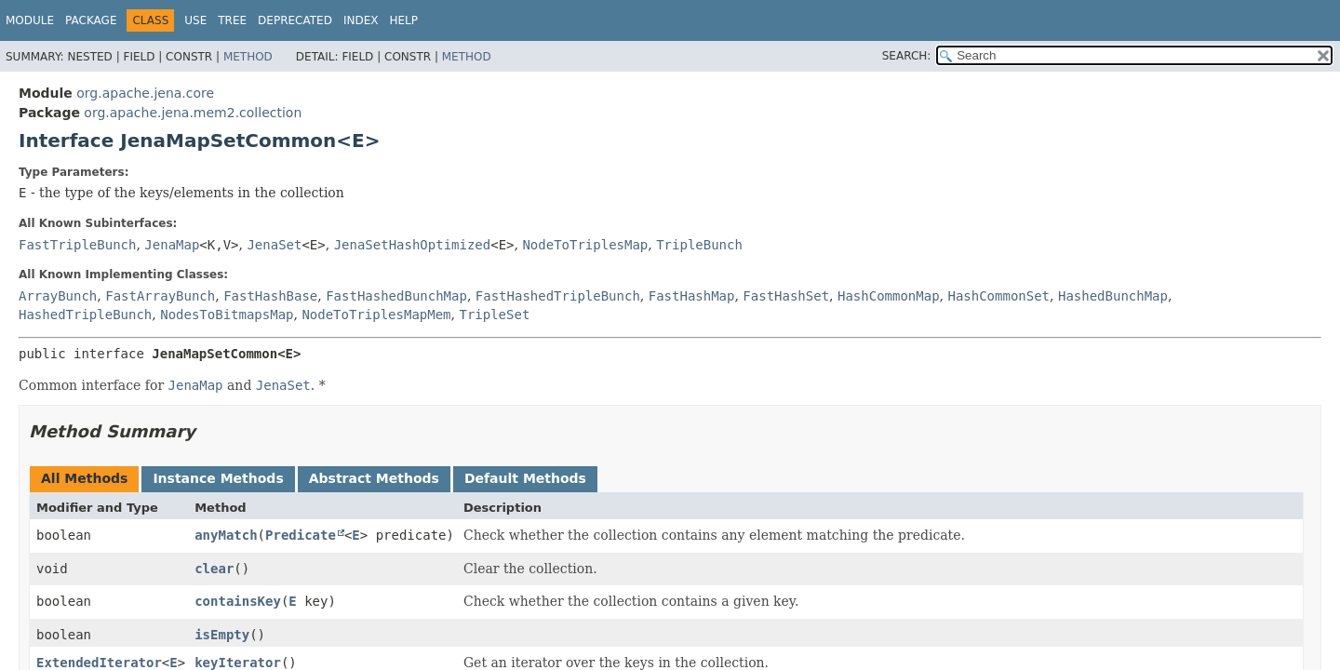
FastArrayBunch (160, 295)
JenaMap (171, 244)
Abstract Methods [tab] (374, 478)
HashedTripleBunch (85, 314)
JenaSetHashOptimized (412, 244)
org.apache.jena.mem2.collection (193, 112)
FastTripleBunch (77, 244)
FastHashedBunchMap (396, 295)
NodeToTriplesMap (585, 244)
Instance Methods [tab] (218, 478)
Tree (232, 20)
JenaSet (274, 244)
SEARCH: (906, 55)
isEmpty (221, 634)
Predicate (300, 535)
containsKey (237, 601)
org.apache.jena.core (145, 93)
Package (90, 20)
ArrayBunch (58, 295)
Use (195, 20)
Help (403, 20)
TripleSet (494, 314)
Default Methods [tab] (525, 478)
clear (214, 568)
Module (30, 20)
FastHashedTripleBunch (558, 295)
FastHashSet (786, 295)
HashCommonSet (998, 295)
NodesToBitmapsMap (226, 314)
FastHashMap (692, 295)
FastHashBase (270, 295)
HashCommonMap (889, 295)
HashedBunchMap (1113, 295)
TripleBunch (699, 244)
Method (248, 56)
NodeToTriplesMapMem (376, 314)
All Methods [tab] (84, 478)
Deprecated (295, 20)
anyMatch (225, 535)
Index (361, 20)
